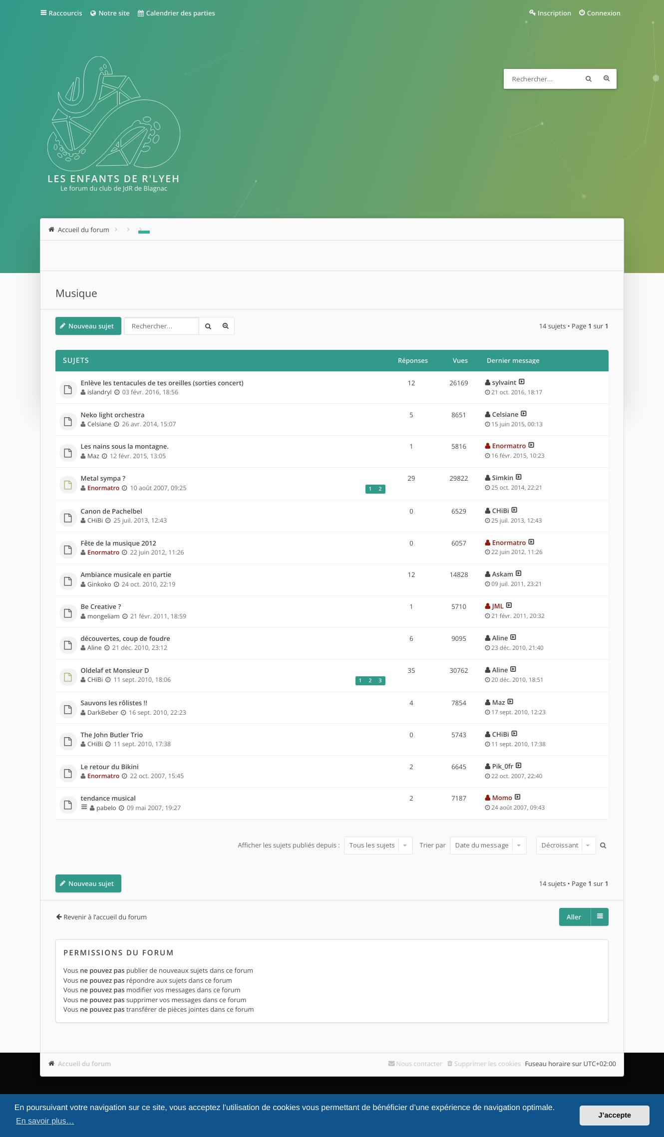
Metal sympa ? (103, 479)
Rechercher (589, 79)
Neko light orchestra (113, 415)
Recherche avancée (607, 79)
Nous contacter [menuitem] (419, 1063)
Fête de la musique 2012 (119, 544)
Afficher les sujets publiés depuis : (325, 845)
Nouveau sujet (91, 325)
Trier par (473, 845)
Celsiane (99, 424)
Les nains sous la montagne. (125, 447)
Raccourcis (65, 12)
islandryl (99, 392)
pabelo (106, 808)
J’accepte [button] (614, 1116)
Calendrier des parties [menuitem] (176, 12)
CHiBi (95, 520)
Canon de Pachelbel (111, 512)
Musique (76, 293)
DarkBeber (102, 712)
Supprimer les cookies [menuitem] (487, 1063)
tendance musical (108, 799)
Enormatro (509, 445)
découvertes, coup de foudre (125, 639)
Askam (502, 573)
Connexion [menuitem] (604, 12)
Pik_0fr (502, 766)
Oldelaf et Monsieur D (115, 671)
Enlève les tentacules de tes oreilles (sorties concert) (162, 383)
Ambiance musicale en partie (126, 575)
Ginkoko (99, 584)
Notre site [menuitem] (109, 12)
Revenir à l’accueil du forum (105, 916)
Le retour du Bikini (110, 767)
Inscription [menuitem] (554, 12)
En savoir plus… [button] (45, 1121)
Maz (93, 456)
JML (498, 605)
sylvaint (504, 382)
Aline (94, 647)
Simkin (503, 477)
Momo (502, 797)
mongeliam (103, 616)
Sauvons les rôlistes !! (114, 703)
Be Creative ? (101, 607)
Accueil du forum (84, 1063)
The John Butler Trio (112, 735)
